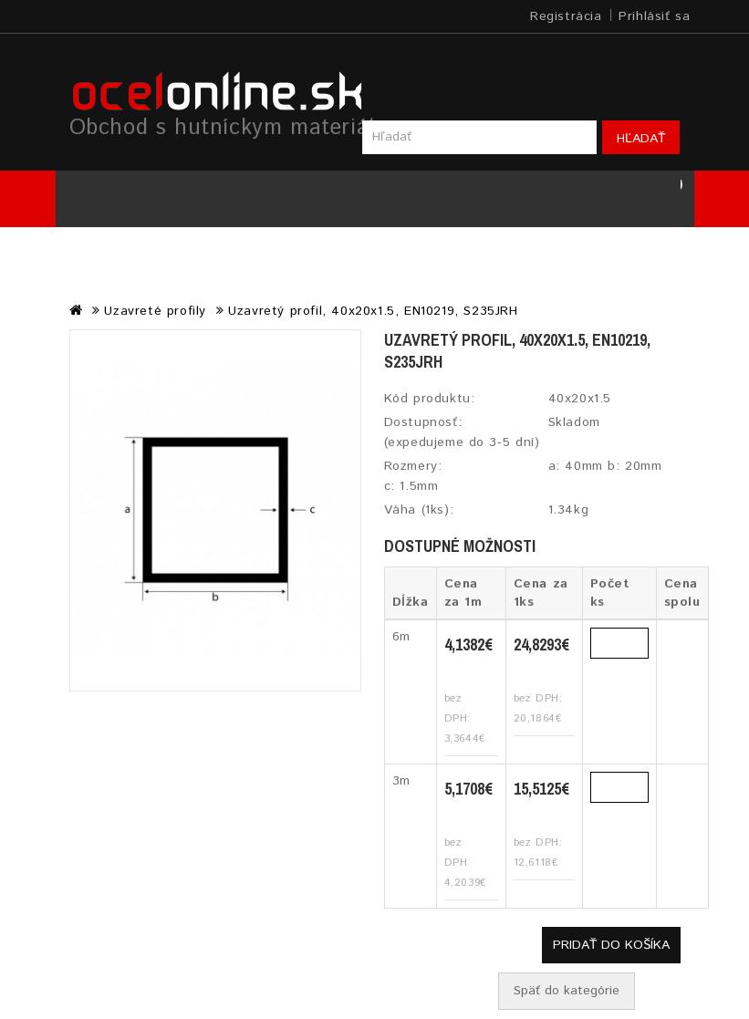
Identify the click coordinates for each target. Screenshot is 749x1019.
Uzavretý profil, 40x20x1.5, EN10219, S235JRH (372, 311)
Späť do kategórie (566, 991)
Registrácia (566, 16)
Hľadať (641, 139)
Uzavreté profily (155, 311)
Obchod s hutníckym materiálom (237, 127)
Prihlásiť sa (654, 16)
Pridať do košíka (611, 945)
